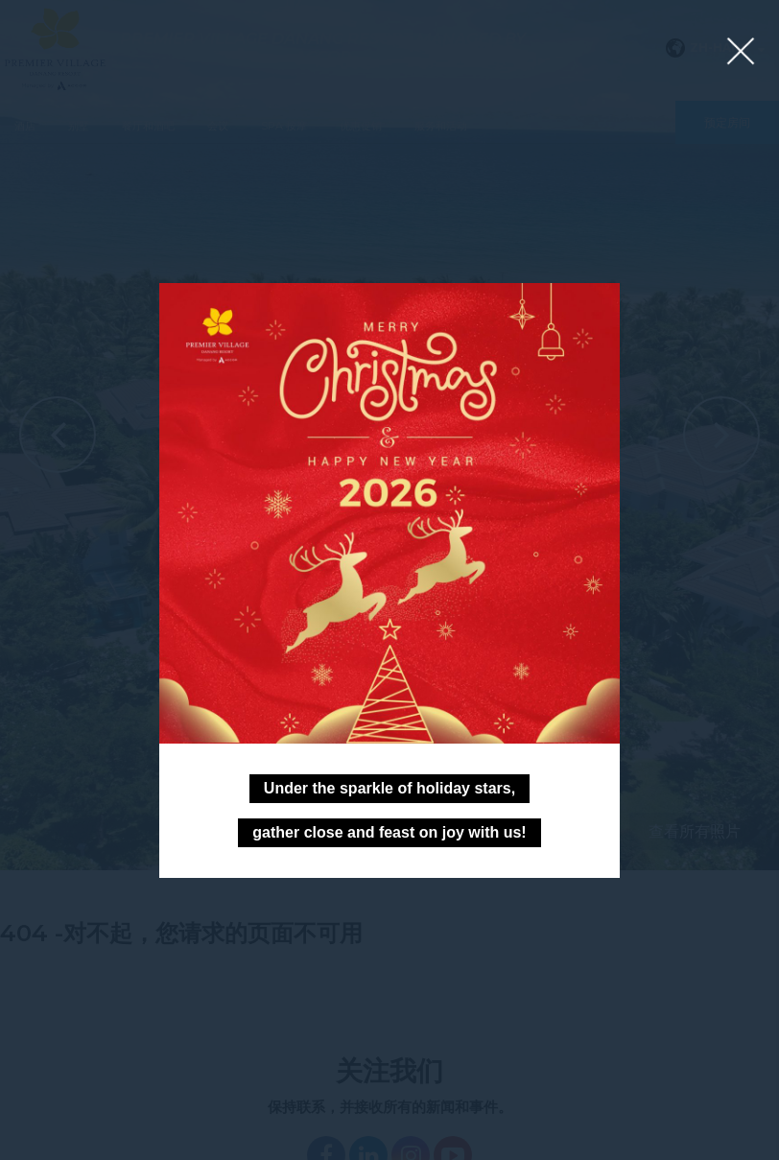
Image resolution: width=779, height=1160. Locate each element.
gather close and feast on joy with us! (389, 832)
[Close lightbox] (740, 52)
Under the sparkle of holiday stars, (389, 788)
